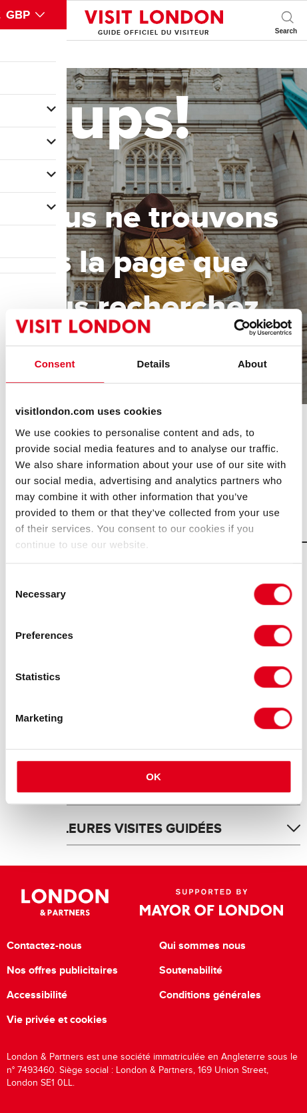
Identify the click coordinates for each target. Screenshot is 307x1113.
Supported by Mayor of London (212, 902)
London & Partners (65, 902)
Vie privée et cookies (57, 1020)
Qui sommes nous (202, 946)
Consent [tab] (55, 363)
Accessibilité (37, 995)
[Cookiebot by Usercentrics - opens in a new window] (233, 327)
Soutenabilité (190, 970)
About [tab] (252, 363)
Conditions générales (210, 995)
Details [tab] (153, 363)
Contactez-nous (44, 946)
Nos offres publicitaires (62, 970)
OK (153, 776)
